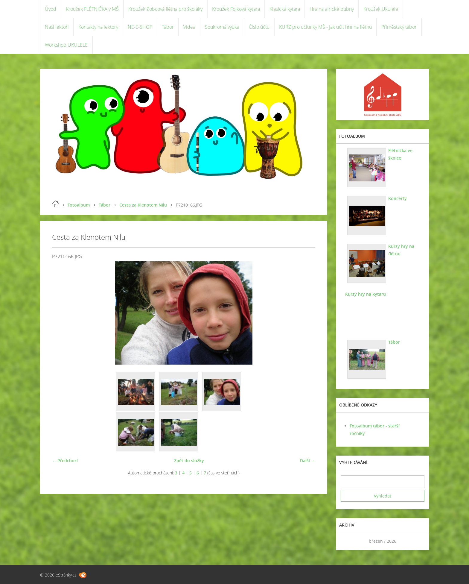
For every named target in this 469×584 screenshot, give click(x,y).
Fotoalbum (79, 205)
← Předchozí (65, 460)
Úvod (50, 9)
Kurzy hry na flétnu (401, 250)
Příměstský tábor (399, 27)
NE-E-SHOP (140, 27)
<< (347, 541)
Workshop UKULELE (66, 45)
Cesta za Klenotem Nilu (143, 205)
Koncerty (397, 198)
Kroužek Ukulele (380, 9)
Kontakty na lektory (98, 27)
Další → (307, 460)
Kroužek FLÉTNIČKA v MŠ (92, 9)
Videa (189, 27)
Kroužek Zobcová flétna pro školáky (165, 9)
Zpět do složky (189, 460)
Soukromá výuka (222, 27)
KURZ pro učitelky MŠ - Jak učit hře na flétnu (325, 27)
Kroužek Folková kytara (236, 9)
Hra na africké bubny (332, 9)
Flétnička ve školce (400, 154)
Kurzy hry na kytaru (365, 294)
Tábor (168, 27)
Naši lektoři (57, 27)
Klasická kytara (284, 9)
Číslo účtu (259, 27)
